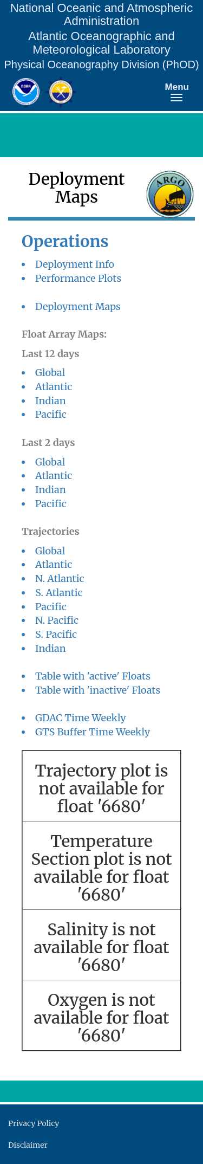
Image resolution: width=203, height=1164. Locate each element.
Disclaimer (28, 1145)
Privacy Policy (33, 1123)
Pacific (51, 414)
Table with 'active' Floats (92, 676)
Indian (50, 401)
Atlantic (53, 386)
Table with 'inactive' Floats (97, 690)
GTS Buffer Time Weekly (92, 732)
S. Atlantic (59, 592)
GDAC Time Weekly (80, 718)
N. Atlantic (59, 578)
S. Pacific (56, 634)
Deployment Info (74, 264)
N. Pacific (56, 620)
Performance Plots (78, 278)
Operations (65, 241)
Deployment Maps (78, 306)
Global (50, 372)
